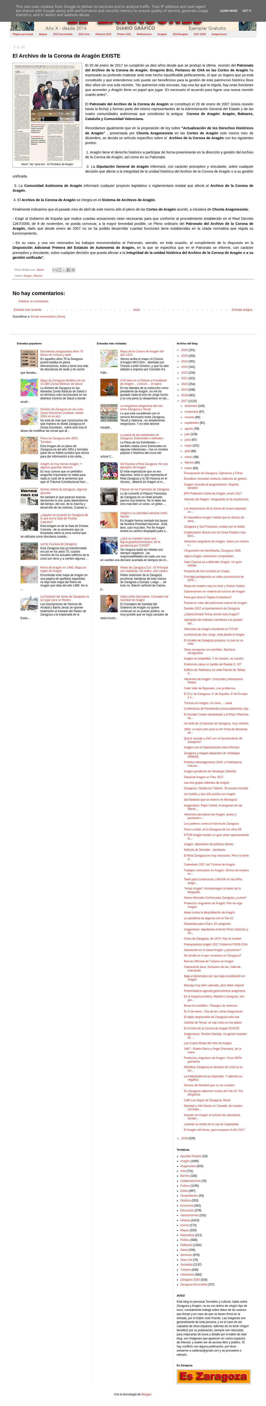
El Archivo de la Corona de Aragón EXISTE (211, 1028)
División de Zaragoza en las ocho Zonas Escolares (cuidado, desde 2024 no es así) (61, 413)
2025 (184, 355)
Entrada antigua (242, 310)
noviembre (192, 411)
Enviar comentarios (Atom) (48, 316)
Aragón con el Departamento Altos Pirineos (211, 747)
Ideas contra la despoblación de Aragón (209, 912)
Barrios (185, 1176)
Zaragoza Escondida (193, 1284)
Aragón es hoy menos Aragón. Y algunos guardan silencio (61, 465)
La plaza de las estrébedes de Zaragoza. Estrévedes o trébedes (141, 436)
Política (185, 1240)
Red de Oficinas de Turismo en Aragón (209, 961)
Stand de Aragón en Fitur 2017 (203, 777)
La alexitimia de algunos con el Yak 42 (208, 918)
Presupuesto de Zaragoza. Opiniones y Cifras (213, 473)
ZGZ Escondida (63, 34)
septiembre (192, 423)
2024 (184, 361)
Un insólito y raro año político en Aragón (210, 794)
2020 (184, 384)
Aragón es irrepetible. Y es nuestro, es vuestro (214, 658)
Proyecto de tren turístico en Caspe (206, 571)
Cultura (185, 1185)
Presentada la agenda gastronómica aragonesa (214, 991)
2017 (184, 401)
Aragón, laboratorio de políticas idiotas (208, 844)
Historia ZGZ (103, 34)
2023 (184, 367)
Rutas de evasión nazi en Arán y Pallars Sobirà (214, 586)
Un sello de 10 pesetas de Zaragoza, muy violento (216, 723)
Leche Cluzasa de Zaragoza (58, 544)
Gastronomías (189, 1215)
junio (188, 439)
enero (189, 468)
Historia (37, 275)
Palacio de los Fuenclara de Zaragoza (144, 489)
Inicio (136, 310)
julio (188, 434)
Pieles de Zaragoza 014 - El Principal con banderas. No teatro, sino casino (144, 569)
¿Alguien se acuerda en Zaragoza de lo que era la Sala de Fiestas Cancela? (64, 518)
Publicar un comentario (33, 301)
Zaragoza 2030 (190, 1279)
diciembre (191, 406)
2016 (184, 1138)
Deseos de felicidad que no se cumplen (209, 1085)
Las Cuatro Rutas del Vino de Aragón (208, 1043)
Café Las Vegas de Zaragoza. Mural (207, 1100)
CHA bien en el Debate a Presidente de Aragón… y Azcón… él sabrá (143, 382)
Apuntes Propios (191, 1156)
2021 (184, 378)
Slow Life (186, 1260)
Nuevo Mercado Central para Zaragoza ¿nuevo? (215, 897)
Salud (184, 1250)
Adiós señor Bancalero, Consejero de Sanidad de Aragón (144, 598)
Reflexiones (144, 34)
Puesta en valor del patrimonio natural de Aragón (215, 603)
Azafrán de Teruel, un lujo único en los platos (213, 1022)
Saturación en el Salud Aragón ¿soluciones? (212, 950)
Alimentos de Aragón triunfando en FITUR (211, 629)
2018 (184, 395)
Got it (246, 11)
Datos (184, 1191)
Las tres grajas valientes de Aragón (206, 782)
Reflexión (186, 1245)
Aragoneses (219, 34)
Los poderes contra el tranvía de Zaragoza (211, 823)
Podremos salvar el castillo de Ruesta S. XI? (212, 664)
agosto (189, 428)
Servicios (186, 1255)
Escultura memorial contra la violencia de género (215, 478)
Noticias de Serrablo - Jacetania (204, 849)
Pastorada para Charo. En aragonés (207, 924)
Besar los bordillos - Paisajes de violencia (210, 1005)
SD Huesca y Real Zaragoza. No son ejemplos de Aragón (144, 465)
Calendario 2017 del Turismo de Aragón (209, 864)
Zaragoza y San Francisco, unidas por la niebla (214, 526)
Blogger (146, 1394)
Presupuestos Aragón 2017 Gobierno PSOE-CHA (216, 944)
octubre (190, 417)
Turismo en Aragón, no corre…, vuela (208, 703)
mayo (189, 445)
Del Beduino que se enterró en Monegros (210, 799)
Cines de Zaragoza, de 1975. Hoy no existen (212, 938)
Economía (186, 1205)
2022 (184, 372)
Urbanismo (187, 1274)
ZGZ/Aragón (180, 34)
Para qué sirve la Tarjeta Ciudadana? (208, 597)
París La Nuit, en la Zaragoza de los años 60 (212, 829)
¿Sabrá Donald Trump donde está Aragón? (211, 614)
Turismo (185, 1269)
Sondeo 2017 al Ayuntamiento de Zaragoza (212, 608)
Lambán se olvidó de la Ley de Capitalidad (211, 1124)
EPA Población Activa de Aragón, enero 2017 (213, 493)
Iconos (184, 1225)
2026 (184, 350)
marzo (189, 457)
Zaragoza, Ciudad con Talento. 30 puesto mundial (216, 788)
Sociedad (186, 1264)
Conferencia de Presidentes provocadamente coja (216, 708)
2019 (184, 389)
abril (188, 451)
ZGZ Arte (84, 34)
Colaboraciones (190, 1181)
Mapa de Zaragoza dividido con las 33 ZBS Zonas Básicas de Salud (62, 382)
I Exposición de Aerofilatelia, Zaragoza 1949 (212, 550)
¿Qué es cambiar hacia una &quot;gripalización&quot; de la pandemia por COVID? (140, 542)
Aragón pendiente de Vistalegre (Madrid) (210, 771)
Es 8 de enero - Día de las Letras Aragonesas (213, 1011)
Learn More (229, 11)
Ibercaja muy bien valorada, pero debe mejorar (214, 985)
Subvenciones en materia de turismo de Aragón (214, 591)
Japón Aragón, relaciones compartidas (208, 556)
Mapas (43, 34)
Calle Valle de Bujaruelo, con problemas (210, 688)
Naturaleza (187, 1235)
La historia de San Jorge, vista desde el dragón (214, 634)
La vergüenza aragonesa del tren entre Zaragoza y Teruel (141, 407)
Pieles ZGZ (124, 34)
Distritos (185, 1200)
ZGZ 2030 (200, 34)
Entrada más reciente (27, 310)
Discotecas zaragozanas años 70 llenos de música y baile (61, 353)
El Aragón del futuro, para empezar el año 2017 (214, 1130)
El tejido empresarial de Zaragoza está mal (211, 1017)
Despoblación (189, 1195)
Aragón (162, 34)
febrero (190, 462)
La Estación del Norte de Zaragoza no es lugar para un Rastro (64, 598)
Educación (187, 1210)
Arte (183, 1171)
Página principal (23, 34)
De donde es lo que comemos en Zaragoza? (212, 955)
